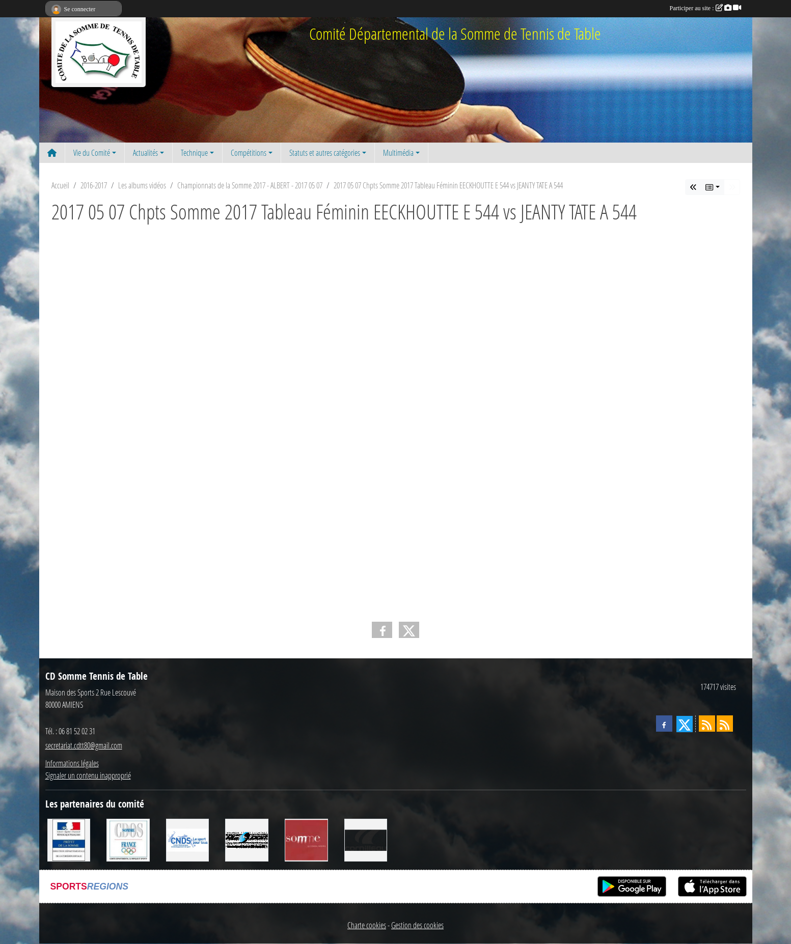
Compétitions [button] (248, 152)
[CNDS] (187, 839)
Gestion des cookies (417, 925)
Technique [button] (194, 152)
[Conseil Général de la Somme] (306, 839)
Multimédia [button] (398, 152)
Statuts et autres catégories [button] (324, 152)
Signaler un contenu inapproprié (88, 775)
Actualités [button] (145, 152)
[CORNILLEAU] (366, 839)
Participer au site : (705, 8)
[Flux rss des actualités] (707, 723)
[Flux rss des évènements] (725, 723)
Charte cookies (366, 925)
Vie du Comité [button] (91, 152)
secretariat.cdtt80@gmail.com (83, 745)
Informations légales (72, 763)
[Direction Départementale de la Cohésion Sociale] (69, 839)
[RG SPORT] (246, 839)
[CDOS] (128, 839)
